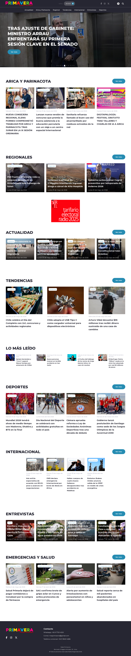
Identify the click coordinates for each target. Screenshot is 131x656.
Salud (70, 241)
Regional (56, 10)
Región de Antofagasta (14, 166)
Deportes (102, 10)
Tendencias (67, 10)
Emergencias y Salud (14, 566)
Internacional (79, 10)
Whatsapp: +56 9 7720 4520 (54, 632)
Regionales (52, 166)
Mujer (10, 523)
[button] (57, 65)
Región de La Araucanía (45, 566)
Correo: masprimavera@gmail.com (56, 635)
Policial (101, 241)
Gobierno (11, 241)
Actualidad (29, 10)
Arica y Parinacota (43, 10)
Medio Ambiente (43, 241)
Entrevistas (91, 10)
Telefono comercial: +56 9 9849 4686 (57, 639)
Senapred (92, 166)
